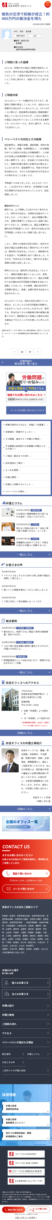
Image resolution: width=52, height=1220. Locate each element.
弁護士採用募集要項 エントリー (15, 1121)
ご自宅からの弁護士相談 (13, 1070)
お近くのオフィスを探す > (26, 1217)
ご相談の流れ (9, 1024)
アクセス (7, 1033)
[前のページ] (14, 352)
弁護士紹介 (8, 1005)
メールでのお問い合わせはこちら (26, 410)
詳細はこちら (25, 733)
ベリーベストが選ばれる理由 (17, 1042)
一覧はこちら (25, 554)
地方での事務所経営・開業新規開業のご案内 (18, 1134)
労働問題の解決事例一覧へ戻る (26, 362)
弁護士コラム (33, 1054)
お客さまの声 (8, 1062)
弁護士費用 (8, 1014)
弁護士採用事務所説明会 (12, 1107)
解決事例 (6, 1054)
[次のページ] (37, 352)
